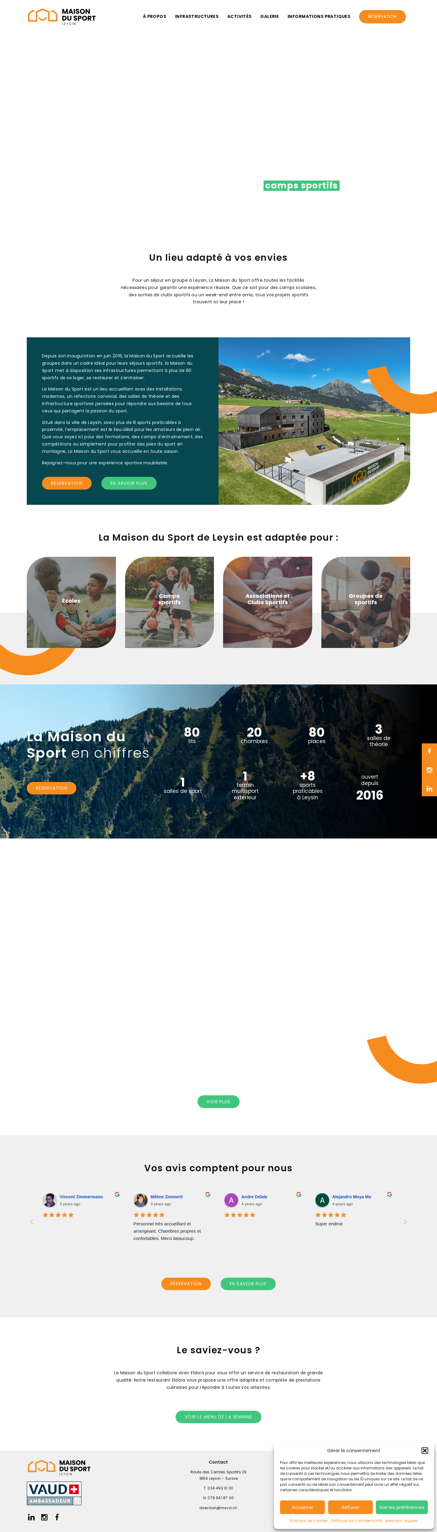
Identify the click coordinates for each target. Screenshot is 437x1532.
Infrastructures (196, 16)
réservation (66, 483)
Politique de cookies (309, 1520)
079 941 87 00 (221, 1497)
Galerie (269, 16)
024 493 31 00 (220, 1488)
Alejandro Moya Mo (351, 1196)
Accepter (302, 1507)
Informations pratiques (319, 16)
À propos (154, 16)
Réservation (382, 16)
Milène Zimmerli (167, 1196)
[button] (425, 1451)
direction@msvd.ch (218, 1507)
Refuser (350, 1507)
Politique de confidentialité (357, 1520)
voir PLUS (218, 1102)
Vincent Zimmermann (81, 1196)
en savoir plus (129, 483)
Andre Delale (254, 1196)
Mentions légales (401, 1520)
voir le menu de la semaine (218, 1417)
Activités (239, 16)
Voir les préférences (402, 1507)
